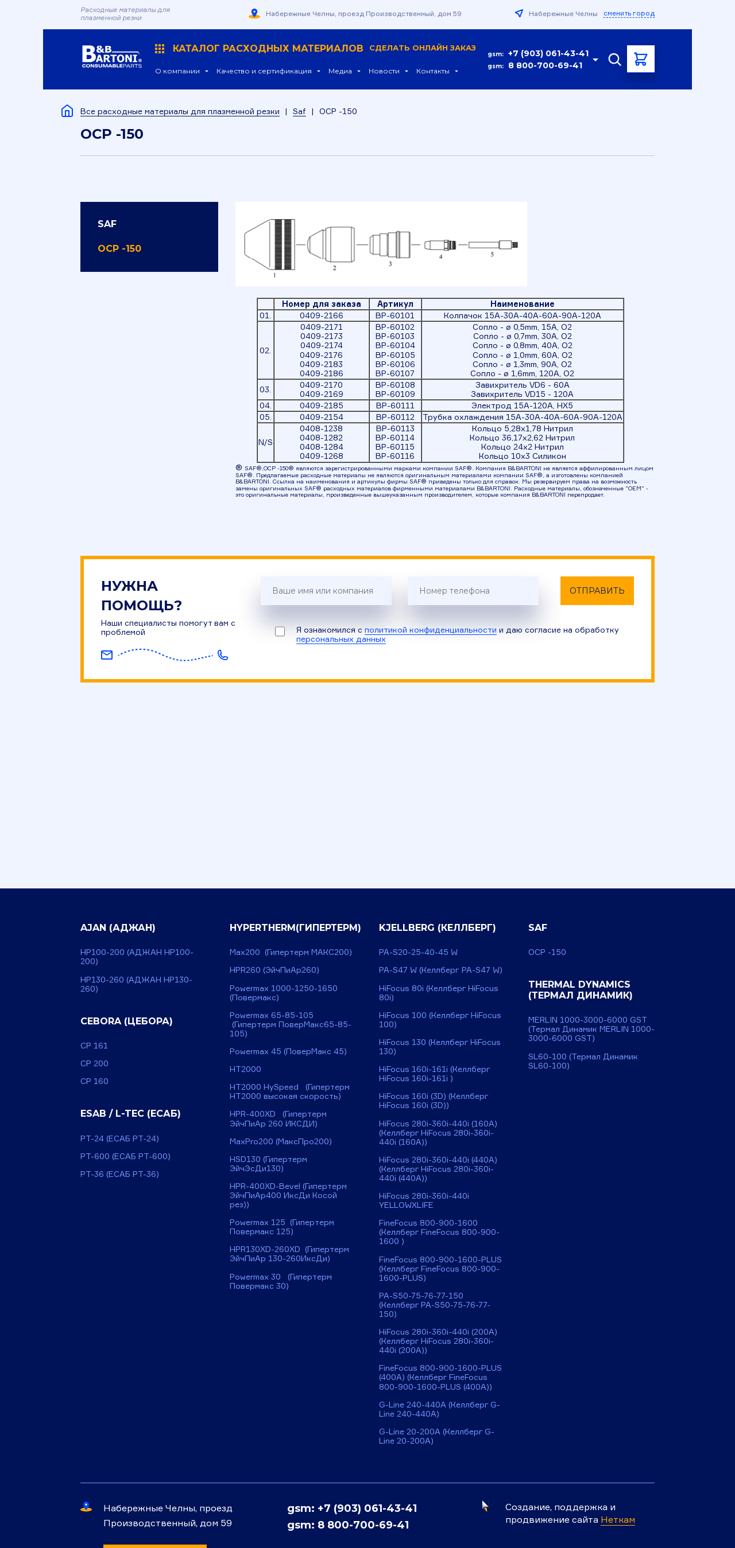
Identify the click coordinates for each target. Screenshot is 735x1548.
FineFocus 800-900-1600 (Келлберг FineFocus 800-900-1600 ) (439, 1232)
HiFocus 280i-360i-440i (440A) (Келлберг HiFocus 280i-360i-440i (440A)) (438, 1169)
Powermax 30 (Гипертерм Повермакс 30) (281, 1281)
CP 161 (94, 1045)
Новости (384, 71)
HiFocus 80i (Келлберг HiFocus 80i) (438, 992)
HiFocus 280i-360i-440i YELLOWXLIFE (424, 1200)
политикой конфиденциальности (431, 629)
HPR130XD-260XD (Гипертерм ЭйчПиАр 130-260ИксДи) (289, 1253)
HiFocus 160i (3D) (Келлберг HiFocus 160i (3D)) (434, 1100)
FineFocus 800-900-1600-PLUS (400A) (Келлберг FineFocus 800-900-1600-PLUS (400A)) (440, 1377)
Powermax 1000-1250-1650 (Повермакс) (284, 992)
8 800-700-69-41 (545, 65)
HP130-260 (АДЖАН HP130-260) (136, 983)
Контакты (433, 71)
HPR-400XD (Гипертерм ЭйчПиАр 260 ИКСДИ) (278, 1118)
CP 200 (94, 1063)
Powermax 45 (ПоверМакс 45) (288, 1051)
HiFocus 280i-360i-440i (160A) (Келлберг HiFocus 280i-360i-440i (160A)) (438, 1132)
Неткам (618, 1519)
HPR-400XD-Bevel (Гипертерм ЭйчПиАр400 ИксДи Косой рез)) (288, 1195)
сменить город (629, 13)
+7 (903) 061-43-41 (548, 53)
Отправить (597, 591)
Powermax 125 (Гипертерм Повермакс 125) (282, 1226)
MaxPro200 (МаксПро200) (281, 1141)
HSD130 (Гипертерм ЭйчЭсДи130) (268, 1163)
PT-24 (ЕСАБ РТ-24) (119, 1138)
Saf (299, 111)
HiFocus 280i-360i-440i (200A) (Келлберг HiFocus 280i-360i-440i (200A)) (438, 1341)
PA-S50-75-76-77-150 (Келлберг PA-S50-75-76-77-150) (434, 1304)
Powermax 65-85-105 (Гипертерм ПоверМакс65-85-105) (290, 1024)
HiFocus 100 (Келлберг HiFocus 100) (440, 1019)
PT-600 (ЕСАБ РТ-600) (125, 1156)
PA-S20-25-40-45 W (418, 952)
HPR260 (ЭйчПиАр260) (274, 969)
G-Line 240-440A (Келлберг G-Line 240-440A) (439, 1408)
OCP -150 (119, 248)
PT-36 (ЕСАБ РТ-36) (119, 1174)
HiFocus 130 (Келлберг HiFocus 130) (440, 1046)
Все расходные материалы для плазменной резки (180, 111)
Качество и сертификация (264, 71)
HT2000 (245, 1069)
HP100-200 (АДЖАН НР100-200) (137, 956)
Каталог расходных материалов (315, 49)
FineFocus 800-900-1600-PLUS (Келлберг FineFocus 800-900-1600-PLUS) (440, 1268)
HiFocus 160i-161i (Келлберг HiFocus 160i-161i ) (434, 1073)
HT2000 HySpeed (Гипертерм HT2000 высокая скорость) (290, 1091)
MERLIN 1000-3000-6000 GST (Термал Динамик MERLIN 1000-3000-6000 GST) (591, 1029)
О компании (177, 71)
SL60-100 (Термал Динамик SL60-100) (583, 1060)
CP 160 (94, 1081)
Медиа (340, 71)
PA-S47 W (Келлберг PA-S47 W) (440, 969)
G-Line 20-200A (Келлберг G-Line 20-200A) (436, 1435)
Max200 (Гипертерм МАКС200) (291, 952)
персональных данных (341, 639)
